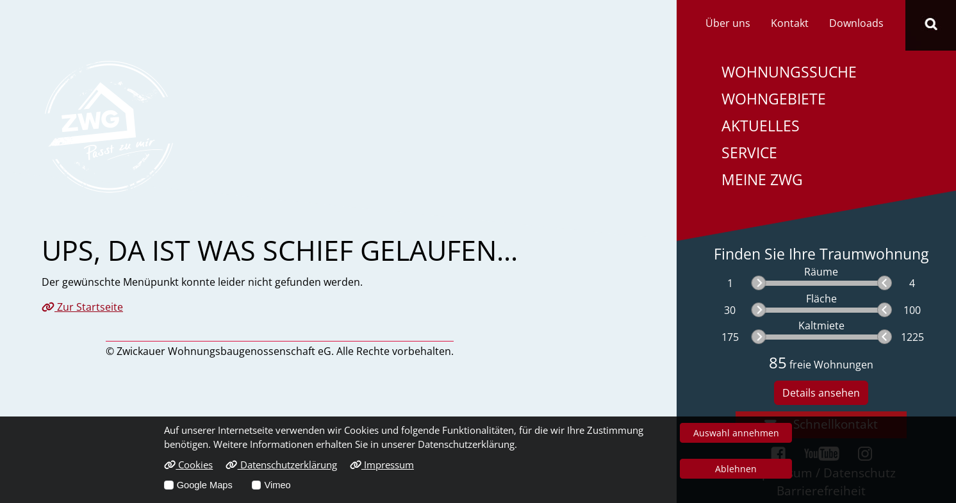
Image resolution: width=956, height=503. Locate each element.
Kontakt (790, 23)
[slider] (758, 283)
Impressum (382, 464)
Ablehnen (736, 469)
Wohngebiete (773, 99)
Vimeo (277, 485)
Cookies (188, 464)
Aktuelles (760, 126)
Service (749, 153)
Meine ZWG (762, 180)
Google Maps (205, 485)
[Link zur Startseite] (109, 126)
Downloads (856, 23)
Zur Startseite (82, 307)
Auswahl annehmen (736, 433)
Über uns (727, 23)
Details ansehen (821, 393)
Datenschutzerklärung (281, 464)
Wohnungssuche (789, 72)
